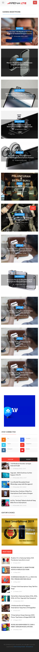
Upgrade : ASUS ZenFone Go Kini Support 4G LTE (21, 474)
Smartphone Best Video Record (19, 529)
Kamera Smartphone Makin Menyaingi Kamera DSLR (19, 188)
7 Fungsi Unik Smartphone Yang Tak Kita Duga (24, 587)
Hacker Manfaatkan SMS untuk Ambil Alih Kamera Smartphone (19, 374)
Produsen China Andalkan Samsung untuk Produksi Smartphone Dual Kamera (19, 250)
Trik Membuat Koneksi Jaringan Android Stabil (20, 465)
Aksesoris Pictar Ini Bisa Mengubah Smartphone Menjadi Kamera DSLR (19, 281)
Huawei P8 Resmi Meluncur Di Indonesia (19, 343)
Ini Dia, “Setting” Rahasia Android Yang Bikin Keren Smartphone (23, 501)
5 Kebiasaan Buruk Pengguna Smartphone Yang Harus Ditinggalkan (23, 606)
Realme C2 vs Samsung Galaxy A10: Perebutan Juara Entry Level (22, 559)
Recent (28, 459)
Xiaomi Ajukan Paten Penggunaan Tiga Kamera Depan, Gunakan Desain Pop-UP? (20, 95)
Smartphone (19, 214)
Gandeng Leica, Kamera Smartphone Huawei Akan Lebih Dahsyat (19, 312)
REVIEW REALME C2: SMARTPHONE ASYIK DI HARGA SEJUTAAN (22, 568)
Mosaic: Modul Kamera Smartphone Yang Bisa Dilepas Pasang (19, 64)
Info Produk (19, 90)
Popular (10, 459)
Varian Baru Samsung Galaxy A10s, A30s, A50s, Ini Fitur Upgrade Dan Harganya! (24, 597)
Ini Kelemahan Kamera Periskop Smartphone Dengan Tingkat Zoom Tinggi (19, 126)
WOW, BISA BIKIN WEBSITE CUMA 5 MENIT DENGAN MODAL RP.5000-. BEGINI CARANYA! (23, 627)
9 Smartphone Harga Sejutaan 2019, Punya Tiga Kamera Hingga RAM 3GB (23, 616)
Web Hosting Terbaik (19, 646)
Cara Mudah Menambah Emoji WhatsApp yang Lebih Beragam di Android (21, 484)
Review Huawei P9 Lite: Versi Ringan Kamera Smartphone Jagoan (19, 219)
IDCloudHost (29, 646)
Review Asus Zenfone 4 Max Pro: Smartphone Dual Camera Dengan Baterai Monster (21, 493)
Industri (19, 28)
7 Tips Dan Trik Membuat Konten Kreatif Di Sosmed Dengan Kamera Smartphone (19, 33)
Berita (20, 59)
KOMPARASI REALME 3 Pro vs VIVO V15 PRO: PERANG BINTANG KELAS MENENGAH (24, 579)
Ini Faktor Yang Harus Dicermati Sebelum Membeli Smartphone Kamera (19, 156)
